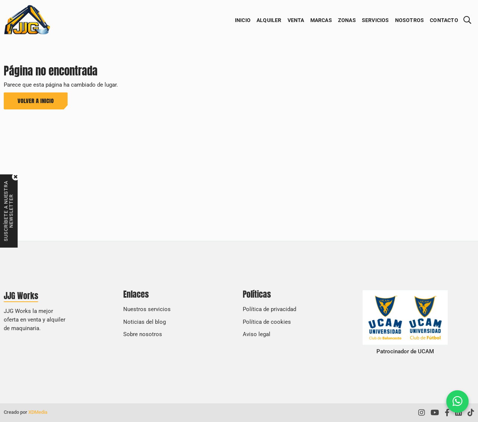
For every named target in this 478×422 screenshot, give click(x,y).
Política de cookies (267, 322)
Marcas (321, 20)
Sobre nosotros (142, 334)
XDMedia (37, 412)
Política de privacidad (269, 309)
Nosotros (409, 20)
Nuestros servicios (147, 309)
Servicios (375, 20)
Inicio (243, 20)
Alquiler (269, 20)
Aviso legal (256, 334)
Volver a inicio (36, 100)
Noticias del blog (144, 322)
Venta (296, 20)
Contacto (444, 20)
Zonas (347, 20)
